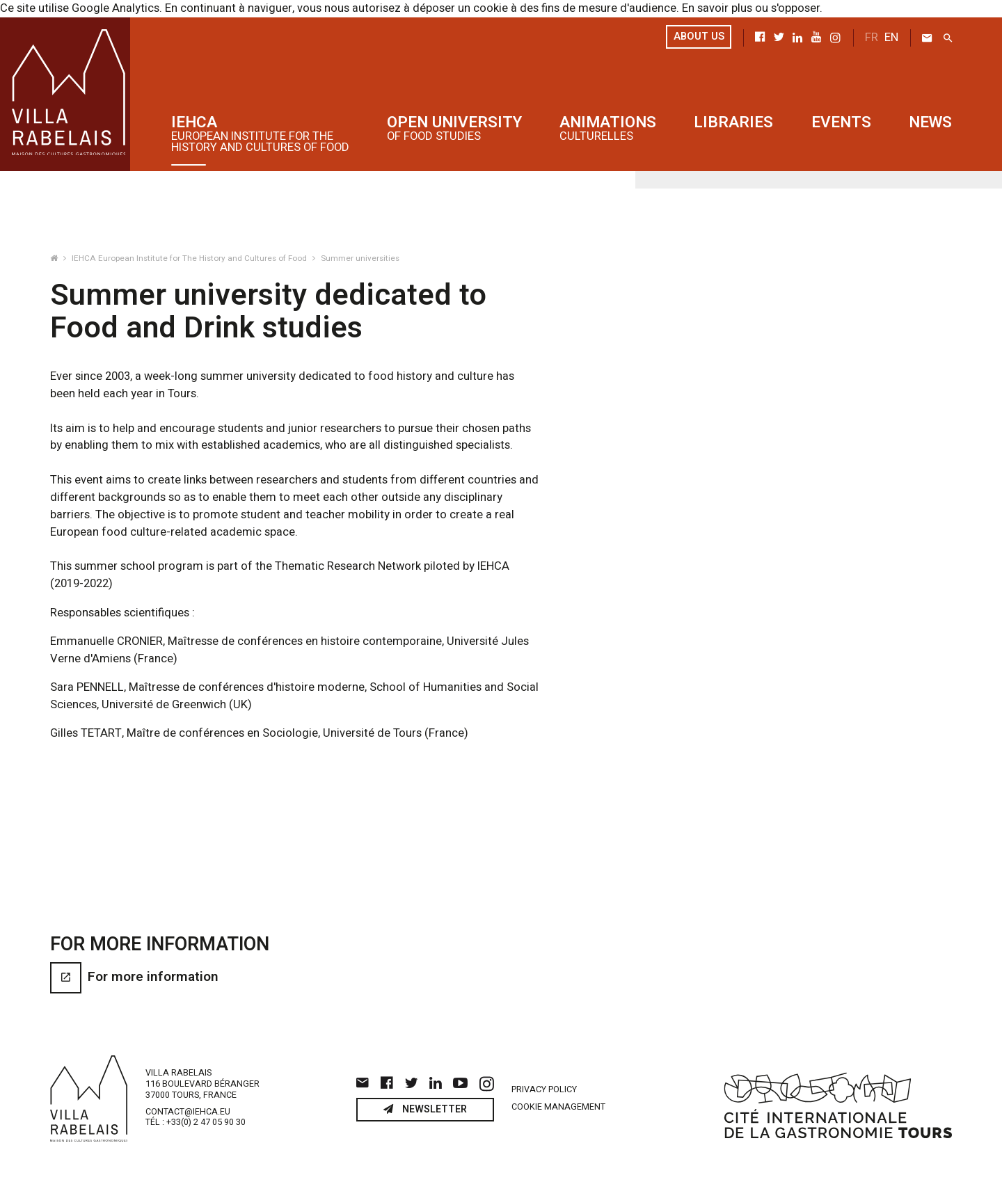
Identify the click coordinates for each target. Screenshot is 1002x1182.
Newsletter (424, 1115)
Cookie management (558, 1113)
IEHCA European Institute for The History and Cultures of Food (190, 258)
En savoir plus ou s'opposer (751, 8)
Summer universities (360, 258)
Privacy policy (544, 1095)
